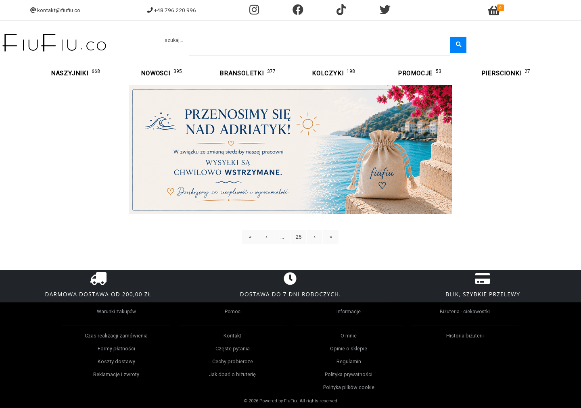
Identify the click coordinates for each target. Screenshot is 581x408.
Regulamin (348, 361)
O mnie (349, 336)
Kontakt (232, 336)
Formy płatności (116, 349)
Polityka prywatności (348, 374)
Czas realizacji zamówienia (116, 336)
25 (298, 236)
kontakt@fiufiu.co (58, 10)
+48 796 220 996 (175, 10)
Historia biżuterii (465, 336)
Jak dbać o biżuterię (232, 374)
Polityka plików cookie (348, 387)
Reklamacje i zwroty (116, 374)
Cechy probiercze (232, 361)
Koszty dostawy (116, 361)
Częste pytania (232, 349)
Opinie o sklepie (348, 349)
